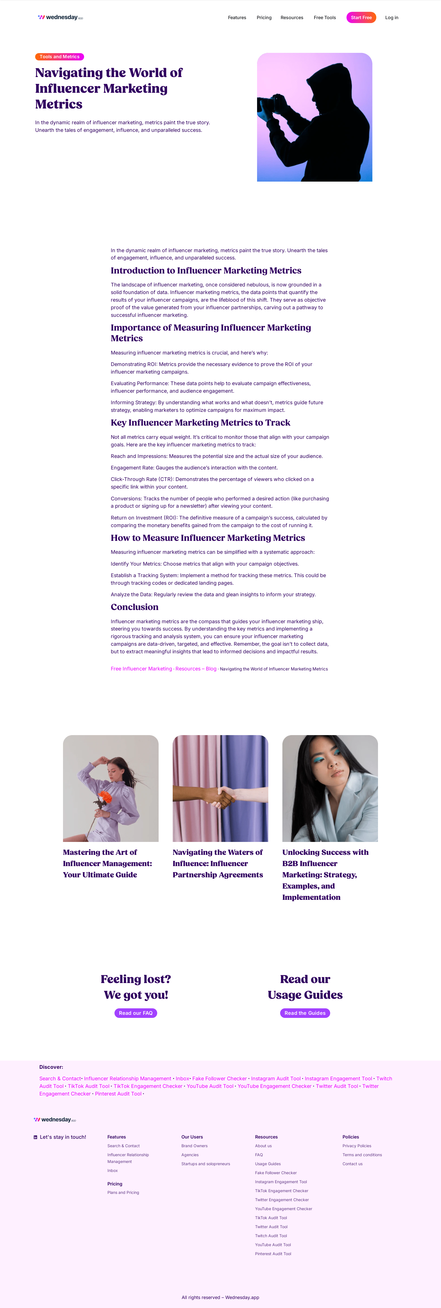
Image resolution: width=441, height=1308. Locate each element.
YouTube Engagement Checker (283, 1208)
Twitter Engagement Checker (282, 1199)
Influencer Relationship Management (127, 1078)
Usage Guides (268, 1163)
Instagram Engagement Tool (281, 1181)
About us (263, 1145)
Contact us (353, 1163)
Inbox (182, 1078)
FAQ (259, 1154)
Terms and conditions (362, 1154)
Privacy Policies (357, 1145)
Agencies (190, 1154)
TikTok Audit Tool (271, 1217)
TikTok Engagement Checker (281, 1190)
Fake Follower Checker (276, 1172)
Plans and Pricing (123, 1192)
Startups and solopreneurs (205, 1163)
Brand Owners (194, 1145)
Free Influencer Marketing (141, 669)
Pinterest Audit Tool (273, 1253)
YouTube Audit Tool (273, 1244)
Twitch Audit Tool (271, 1235)
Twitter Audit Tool (271, 1226)
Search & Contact (60, 1078)
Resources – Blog (196, 669)
